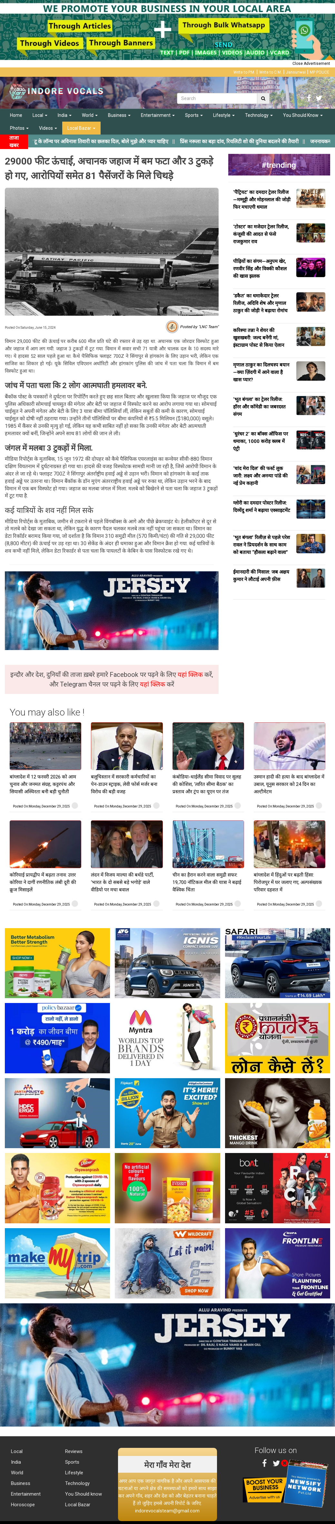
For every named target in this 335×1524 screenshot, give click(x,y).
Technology (259, 115)
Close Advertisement (311, 63)
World (90, 115)
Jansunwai (296, 72)
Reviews (73, 1451)
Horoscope (22, 1505)
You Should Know (303, 115)
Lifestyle (224, 115)
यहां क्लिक (191, 674)
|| (135, 141)
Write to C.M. (270, 72)
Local (40, 115)
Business (119, 115)
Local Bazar (81, 128)
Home (16, 115)
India (65, 115)
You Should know (83, 1494)
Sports (194, 115)
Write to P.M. (244, 72)
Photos (19, 128)
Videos (48, 128)
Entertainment (158, 115)
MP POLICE (319, 72)
